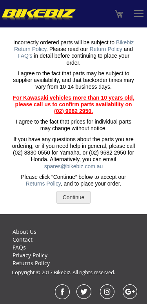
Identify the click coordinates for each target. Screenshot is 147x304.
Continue (73, 197)
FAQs (19, 247)
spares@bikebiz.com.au (73, 166)
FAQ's (25, 56)
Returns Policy (42, 183)
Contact (23, 239)
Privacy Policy (30, 255)
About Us (24, 231)
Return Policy (106, 49)
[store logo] (39, 14)
